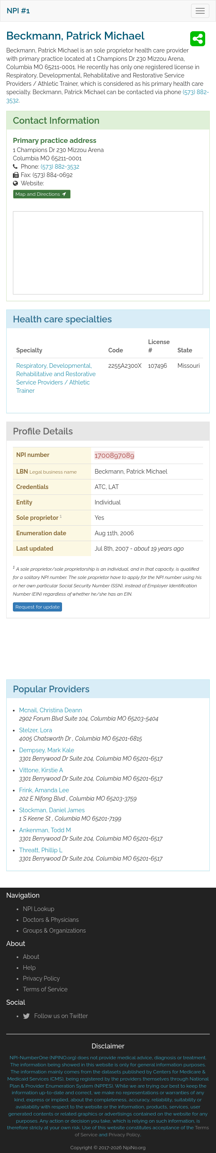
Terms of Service (45, 989)
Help (29, 967)
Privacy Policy (41, 978)
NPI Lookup (39, 909)
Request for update (37, 607)
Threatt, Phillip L (40, 850)
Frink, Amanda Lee (44, 790)
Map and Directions (40, 194)
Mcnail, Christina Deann (50, 710)
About (31, 956)
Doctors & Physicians (51, 919)
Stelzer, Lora (35, 730)
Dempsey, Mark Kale (46, 750)
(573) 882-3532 (60, 166)
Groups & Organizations (54, 930)
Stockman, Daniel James (51, 810)
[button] (199, 38)
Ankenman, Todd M (45, 830)
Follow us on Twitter (55, 1016)
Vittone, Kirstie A (41, 770)
